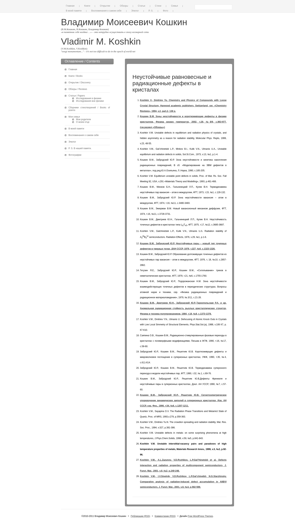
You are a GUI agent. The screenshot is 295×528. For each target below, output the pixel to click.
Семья (174, 6)
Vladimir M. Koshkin (101, 41)
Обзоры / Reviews (77, 89)
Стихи (158, 6)
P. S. (151, 10)
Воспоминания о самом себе (106, 10)
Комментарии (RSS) (165, 516)
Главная (70, 6)
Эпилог (135, 10)
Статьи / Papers (76, 95)
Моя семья (74, 116)
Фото (165, 10)
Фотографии (74, 155)
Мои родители (83, 119)
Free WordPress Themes (200, 516)
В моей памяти (73, 10)
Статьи (141, 6)
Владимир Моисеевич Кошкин (124, 22)
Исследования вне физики (90, 101)
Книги (87, 6)
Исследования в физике (88, 98)
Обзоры (124, 6)
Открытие (105, 6)
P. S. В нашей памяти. (79, 148)
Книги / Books (75, 76)
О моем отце (82, 122)
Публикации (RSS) (140, 516)
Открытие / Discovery (79, 82)
